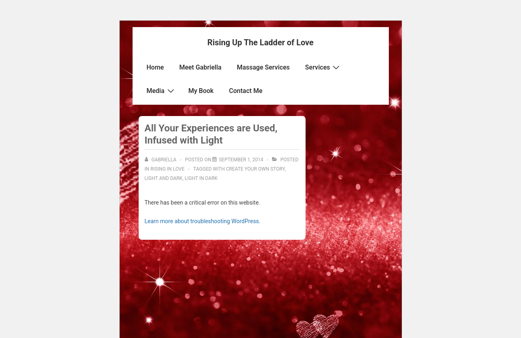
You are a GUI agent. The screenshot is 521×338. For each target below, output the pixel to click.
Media (161, 90)
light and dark (164, 178)
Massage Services (263, 67)
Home (155, 67)
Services (323, 67)
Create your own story (255, 169)
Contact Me (246, 91)
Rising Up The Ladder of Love (260, 42)
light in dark (201, 178)
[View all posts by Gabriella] (161, 160)
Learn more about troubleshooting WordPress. (203, 221)
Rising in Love (167, 169)
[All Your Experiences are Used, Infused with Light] (241, 160)
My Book (201, 91)
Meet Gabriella (200, 67)
